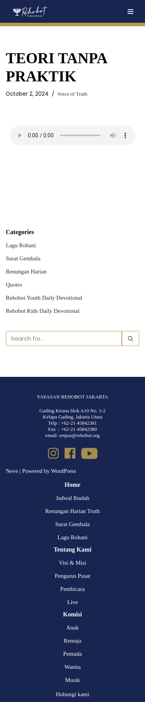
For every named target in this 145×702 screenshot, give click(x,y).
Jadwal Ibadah (72, 498)
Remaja (73, 641)
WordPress (63, 471)
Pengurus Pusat (72, 576)
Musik (72, 680)
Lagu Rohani (21, 245)
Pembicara (72, 589)
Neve (12, 471)
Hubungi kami (72, 694)
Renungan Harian (26, 271)
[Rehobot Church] (30, 11)
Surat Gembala (23, 258)
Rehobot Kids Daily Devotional (42, 311)
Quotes (14, 285)
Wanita (72, 667)
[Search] (64, 338)
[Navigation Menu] (130, 11)
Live (72, 602)
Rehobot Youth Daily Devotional (44, 298)
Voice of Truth (72, 94)
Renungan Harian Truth (72, 511)
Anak (72, 627)
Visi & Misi (72, 563)
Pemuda (72, 654)
